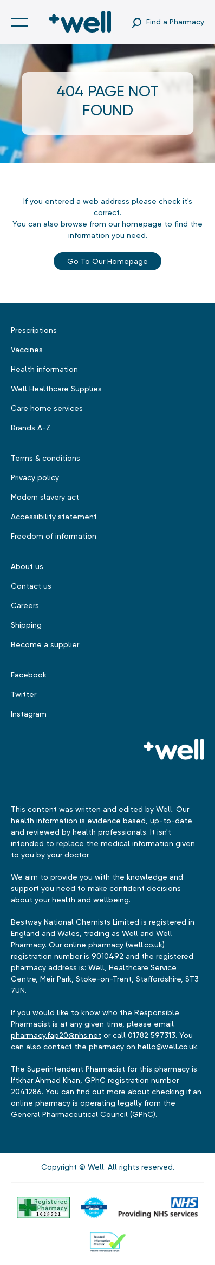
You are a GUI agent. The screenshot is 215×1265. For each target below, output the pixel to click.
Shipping (26, 625)
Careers (25, 605)
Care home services (47, 408)
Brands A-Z (30, 427)
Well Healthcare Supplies (56, 388)
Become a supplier (45, 644)
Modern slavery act (45, 497)
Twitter (23, 694)
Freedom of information (53, 536)
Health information (44, 369)
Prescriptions (34, 330)
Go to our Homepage (107, 261)
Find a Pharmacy (175, 21)
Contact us (31, 586)
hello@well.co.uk (167, 1046)
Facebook (29, 674)
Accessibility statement (54, 516)
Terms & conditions (45, 458)
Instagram (29, 713)
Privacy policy (35, 477)
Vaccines (27, 349)
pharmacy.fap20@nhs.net (56, 1035)
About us (27, 566)
